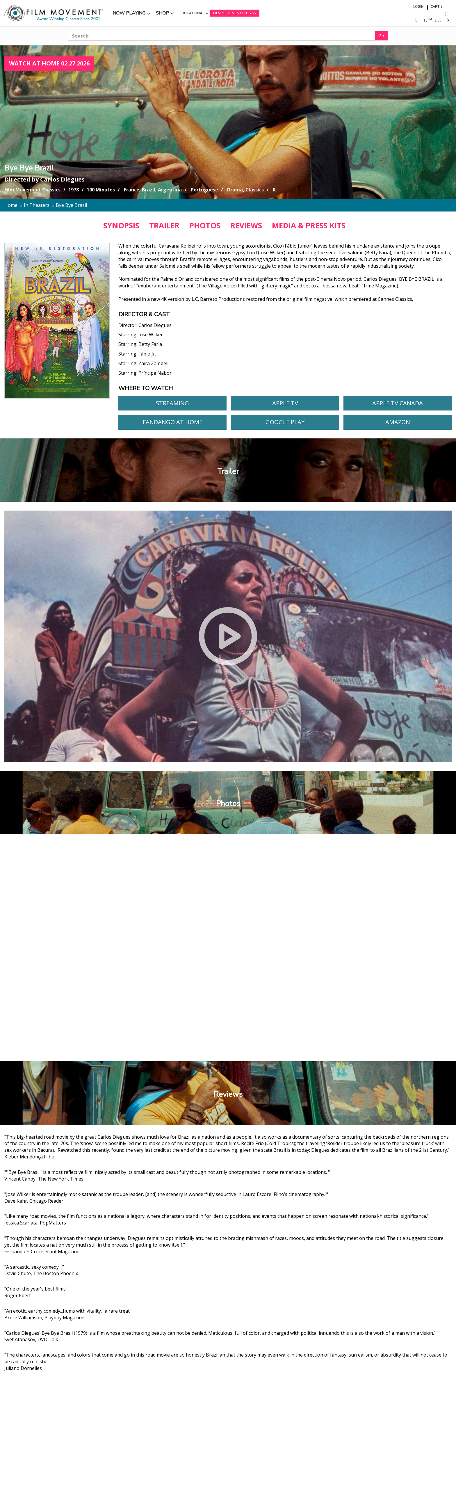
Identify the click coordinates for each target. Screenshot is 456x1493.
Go (381, 35)
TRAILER (164, 225)
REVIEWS (246, 225)
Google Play (285, 422)
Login (418, 7)
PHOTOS (204, 225)
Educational (191, 13)
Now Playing (129, 13)
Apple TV (285, 403)
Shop (162, 13)
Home (10, 205)
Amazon (397, 422)
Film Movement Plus (232, 13)
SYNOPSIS (121, 225)
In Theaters (36, 205)
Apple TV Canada (397, 403)
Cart (434, 7)
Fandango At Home (172, 422)
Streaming (172, 403)
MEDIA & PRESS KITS (308, 225)
